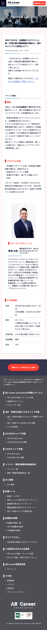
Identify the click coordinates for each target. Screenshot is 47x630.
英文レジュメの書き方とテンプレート (22, 500)
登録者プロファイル (15, 401)
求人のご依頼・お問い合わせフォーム (22, 557)
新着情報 (10, 580)
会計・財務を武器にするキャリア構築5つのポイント (25, 417)
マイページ (11, 569)
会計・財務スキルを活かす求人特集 (21, 423)
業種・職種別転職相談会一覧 (18, 473)
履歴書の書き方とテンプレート (19, 503)
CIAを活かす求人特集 (15, 457)
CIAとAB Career (13, 453)
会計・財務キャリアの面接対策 (19, 511)
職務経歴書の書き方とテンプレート (21, 507)
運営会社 (10, 588)
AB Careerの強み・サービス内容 (20, 553)
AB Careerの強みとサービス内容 (20, 397)
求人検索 (10, 484)
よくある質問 (12, 426)
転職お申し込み (39, 3)
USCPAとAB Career (15, 438)
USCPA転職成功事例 (15, 526)
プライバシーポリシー (16, 592)
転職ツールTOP (13, 496)
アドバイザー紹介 (14, 405)
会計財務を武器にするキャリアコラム (22, 542)
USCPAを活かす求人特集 (17, 442)
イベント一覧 (12, 469)
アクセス (10, 584)
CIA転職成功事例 (13, 530)
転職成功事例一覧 (14, 523)
